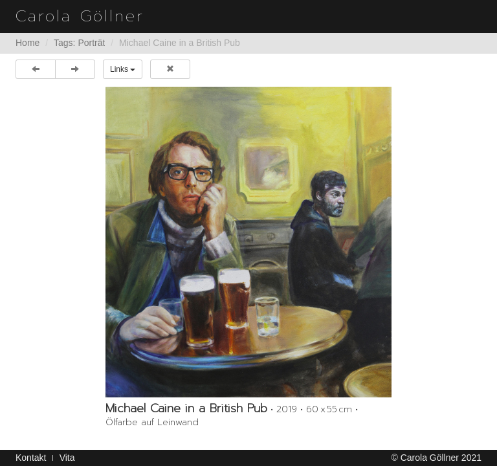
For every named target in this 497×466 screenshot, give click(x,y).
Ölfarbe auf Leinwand (152, 422)
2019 (286, 409)
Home (27, 43)
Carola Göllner (80, 16)
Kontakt (31, 457)
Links (122, 69)
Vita (67, 457)
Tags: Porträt (79, 43)
